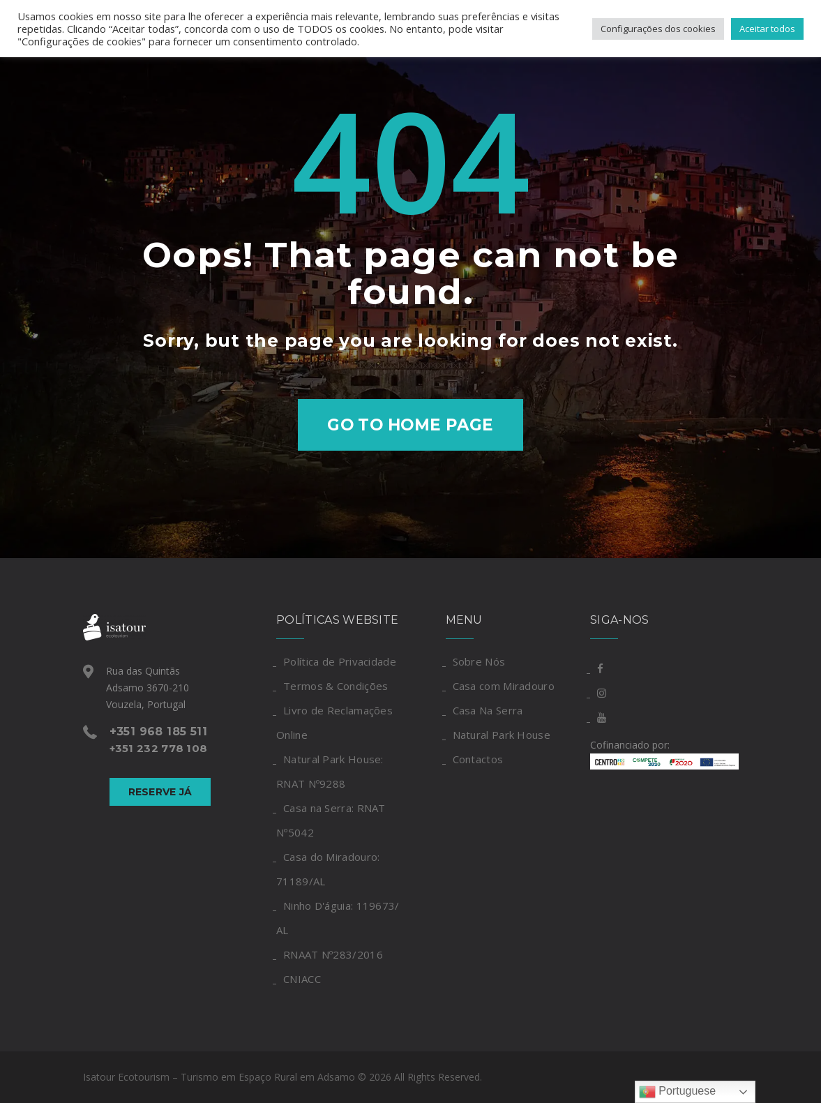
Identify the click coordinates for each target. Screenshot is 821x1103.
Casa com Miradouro (504, 686)
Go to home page (410, 425)
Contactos (478, 759)
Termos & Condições (335, 686)
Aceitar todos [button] (767, 28)
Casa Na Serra (488, 710)
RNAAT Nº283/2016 (333, 954)
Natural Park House (501, 735)
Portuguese (677, 1091)
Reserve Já (160, 792)
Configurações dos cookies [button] (658, 28)
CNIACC (302, 979)
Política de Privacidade (339, 661)
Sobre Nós (479, 661)
